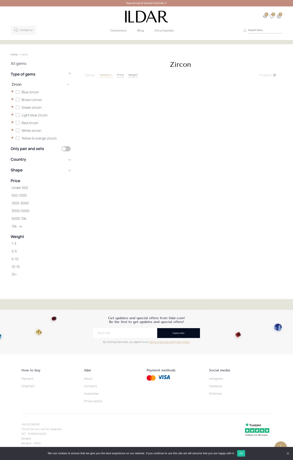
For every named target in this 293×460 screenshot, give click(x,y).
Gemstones (118, 30)
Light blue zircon (34, 115)
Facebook (215, 386)
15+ (14, 274)
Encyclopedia (164, 30)
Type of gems (41, 74)
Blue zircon (30, 92)
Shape (41, 170)
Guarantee (91, 394)
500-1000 (19, 195)
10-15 (16, 266)
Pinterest (215, 394)
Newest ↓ (106, 75)
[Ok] (288, 453)
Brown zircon (32, 99)
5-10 (15, 259)
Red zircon (30, 123)
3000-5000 (20, 210)
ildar (87, 370)
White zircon (31, 130)
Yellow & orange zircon (39, 138)
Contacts (90, 386)
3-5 (14, 251)
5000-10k (19, 218)
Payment (27, 379)
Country (41, 159)
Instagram (216, 379)
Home (14, 54)
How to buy (30, 370)
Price (120, 75)
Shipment (28, 386)
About (88, 379)
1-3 (14, 243)
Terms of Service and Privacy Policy (169, 342)
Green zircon (31, 107)
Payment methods (161, 370)
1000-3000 (20, 203)
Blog (140, 30)
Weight (133, 75)
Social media (219, 370)
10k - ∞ (17, 226)
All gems (18, 63)
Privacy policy (93, 401)
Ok (241, 453)
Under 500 (20, 187)
